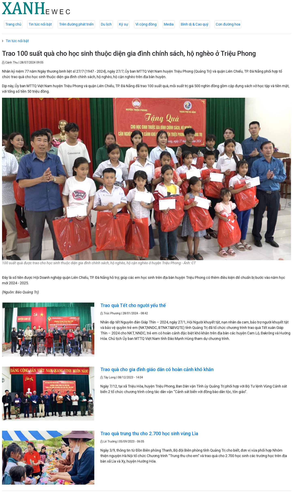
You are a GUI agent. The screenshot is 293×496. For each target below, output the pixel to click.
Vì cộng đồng (146, 24)
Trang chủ (13, 24)
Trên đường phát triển (76, 24)
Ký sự (123, 24)
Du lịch (106, 24)
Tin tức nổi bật (40, 24)
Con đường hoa (228, 24)
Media (169, 24)
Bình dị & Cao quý (194, 24)
